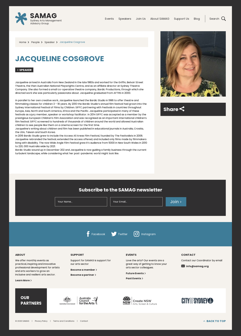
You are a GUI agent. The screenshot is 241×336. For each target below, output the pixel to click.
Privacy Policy (41, 321)
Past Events (134, 278)
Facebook (95, 234)
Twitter (119, 234)
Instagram (145, 234)
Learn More (23, 280)
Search (217, 18)
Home (22, 42)
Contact (84, 321)
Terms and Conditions (63, 321)
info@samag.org (195, 266)
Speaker (50, 42)
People (35, 42)
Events (109, 19)
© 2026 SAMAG (22, 321)
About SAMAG (159, 19)
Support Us (181, 19)
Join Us (141, 19)
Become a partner (83, 275)
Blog (197, 19)
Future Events (136, 273)
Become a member (84, 270)
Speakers (125, 19)
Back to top (214, 321)
